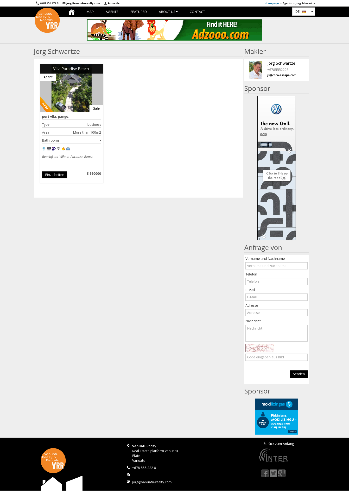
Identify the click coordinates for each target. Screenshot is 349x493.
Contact (197, 11)
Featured (138, 11)
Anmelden (112, 3)
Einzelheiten (54, 174)
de (300, 11)
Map (90, 11)
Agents (112, 11)
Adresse (251, 305)
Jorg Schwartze (281, 63)
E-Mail (250, 289)
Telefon (251, 274)
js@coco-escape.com (281, 75)
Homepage (272, 3)
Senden (299, 374)
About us (168, 11)
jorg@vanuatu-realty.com (81, 3)
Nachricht (252, 321)
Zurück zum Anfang (279, 443)
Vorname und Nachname (265, 258)
